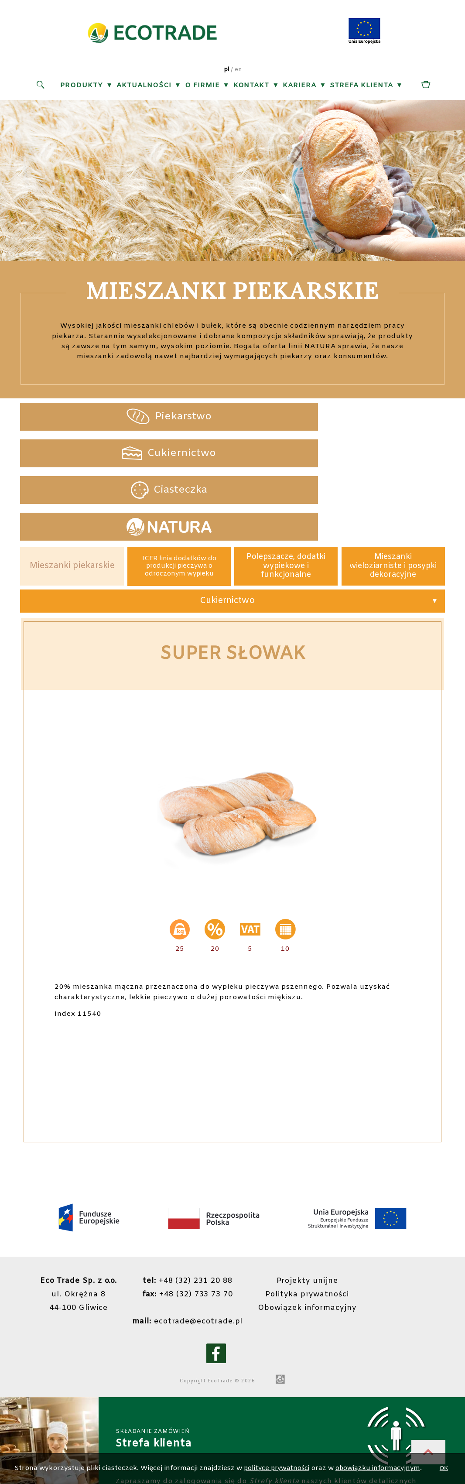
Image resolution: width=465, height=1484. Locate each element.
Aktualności (143, 87)
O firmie (202, 87)
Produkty (81, 87)
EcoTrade (227, 1316)
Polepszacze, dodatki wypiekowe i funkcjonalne (286, 498)
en (238, 72)
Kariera (299, 87)
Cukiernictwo (227, 535)
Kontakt (251, 87)
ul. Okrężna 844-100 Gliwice (75, 1229)
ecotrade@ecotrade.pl (186, 1256)
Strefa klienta (361, 87)
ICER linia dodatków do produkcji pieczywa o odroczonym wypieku (179, 499)
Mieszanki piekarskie (72, 498)
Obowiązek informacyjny (309, 1242)
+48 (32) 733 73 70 (186, 1229)
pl (226, 72)
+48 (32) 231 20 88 (186, 1215)
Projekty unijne (309, 1215)
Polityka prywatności (309, 1229)
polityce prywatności (289, 1451)
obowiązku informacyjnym (394, 1451)
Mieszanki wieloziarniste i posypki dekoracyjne (393, 498)
